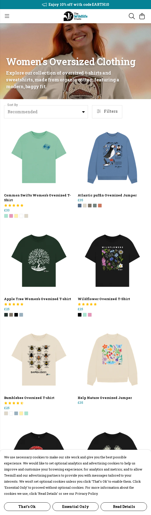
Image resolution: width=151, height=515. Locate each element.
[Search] (132, 16)
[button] (83, 112)
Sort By (12, 105)
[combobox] (46, 111)
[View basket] (142, 16)
